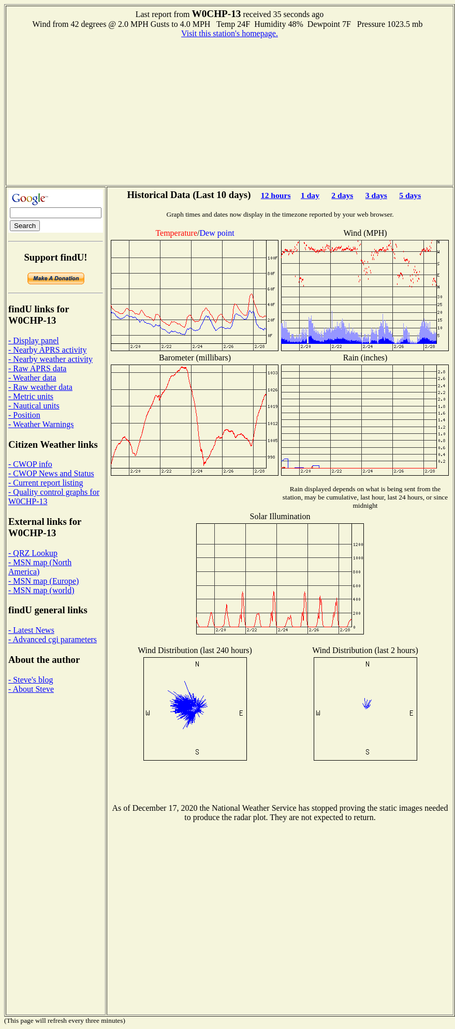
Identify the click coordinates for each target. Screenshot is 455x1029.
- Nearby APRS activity (47, 349)
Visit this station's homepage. (229, 33)
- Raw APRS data (37, 368)
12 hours (276, 195)
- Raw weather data (40, 387)
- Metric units (30, 396)
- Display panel (33, 340)
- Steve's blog (30, 679)
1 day (310, 195)
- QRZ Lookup (32, 553)
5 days (410, 195)
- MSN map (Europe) (43, 581)
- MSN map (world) (41, 590)
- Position (24, 415)
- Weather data (32, 377)
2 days (342, 195)
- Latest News (31, 630)
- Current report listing (45, 482)
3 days (376, 195)
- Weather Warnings (41, 424)
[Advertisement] (230, 110)
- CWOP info (30, 464)
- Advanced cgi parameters (52, 639)
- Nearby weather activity (50, 359)
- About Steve (31, 689)
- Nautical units (34, 405)
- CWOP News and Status (51, 473)
